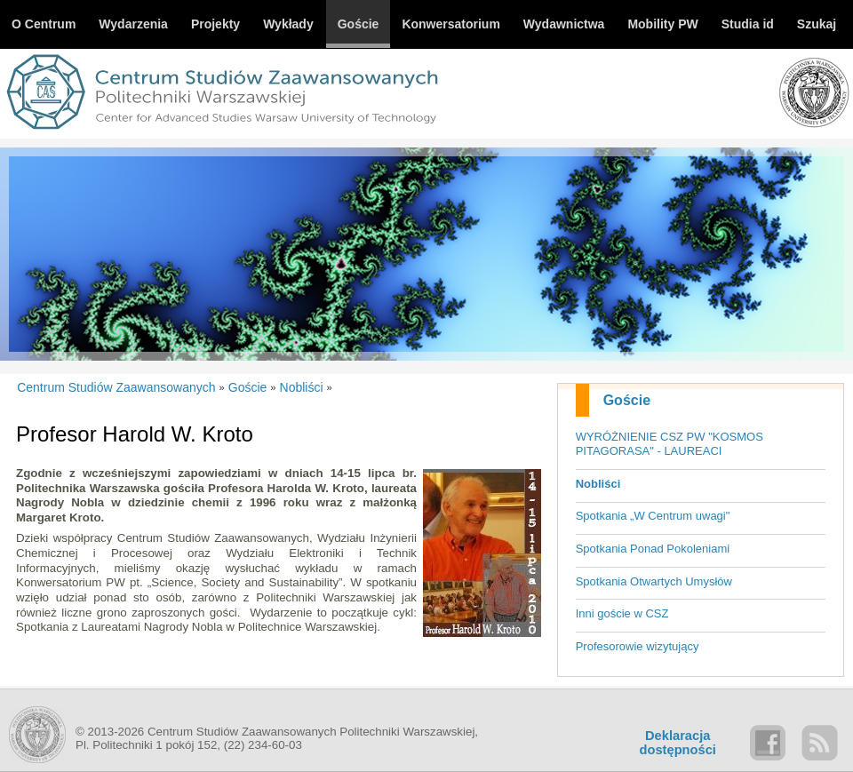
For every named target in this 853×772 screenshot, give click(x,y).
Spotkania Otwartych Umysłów (654, 581)
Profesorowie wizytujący (637, 646)
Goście (626, 400)
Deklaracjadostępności (678, 742)
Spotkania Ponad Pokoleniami (652, 548)
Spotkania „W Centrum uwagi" (653, 515)
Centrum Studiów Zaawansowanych (116, 387)
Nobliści (598, 483)
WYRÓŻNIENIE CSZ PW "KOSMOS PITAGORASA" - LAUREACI (669, 444)
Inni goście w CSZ (622, 613)
